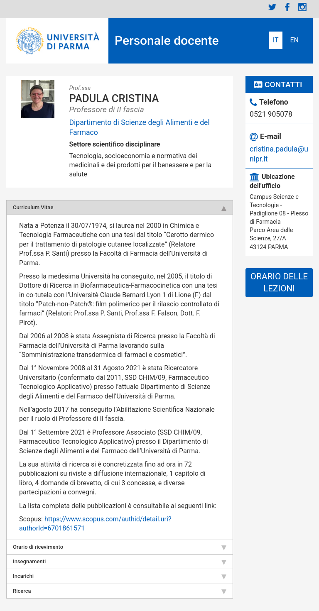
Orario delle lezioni (279, 282)
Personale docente (167, 40)
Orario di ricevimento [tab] (119, 547)
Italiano (275, 40)
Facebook (287, 7)
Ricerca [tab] (119, 591)
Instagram (302, 7)
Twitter (272, 7)
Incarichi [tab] (119, 576)
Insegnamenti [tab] (119, 561)
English (294, 40)
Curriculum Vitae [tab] (119, 207)
